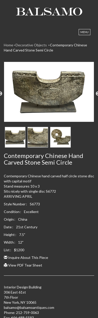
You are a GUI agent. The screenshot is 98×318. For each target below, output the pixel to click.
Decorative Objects (32, 45)
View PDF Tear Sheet (23, 265)
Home (8, 45)
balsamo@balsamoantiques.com (29, 307)
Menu (84, 32)
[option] (49, 94)
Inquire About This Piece (26, 257)
